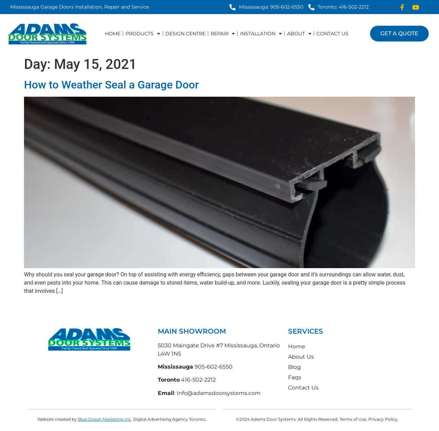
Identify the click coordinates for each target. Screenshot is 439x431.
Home (112, 34)
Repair (223, 33)
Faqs (294, 377)
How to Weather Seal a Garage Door (111, 84)
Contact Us (332, 34)
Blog (294, 367)
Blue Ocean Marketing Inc (104, 419)
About (299, 33)
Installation (261, 33)
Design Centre (185, 34)
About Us (301, 357)
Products (143, 33)
